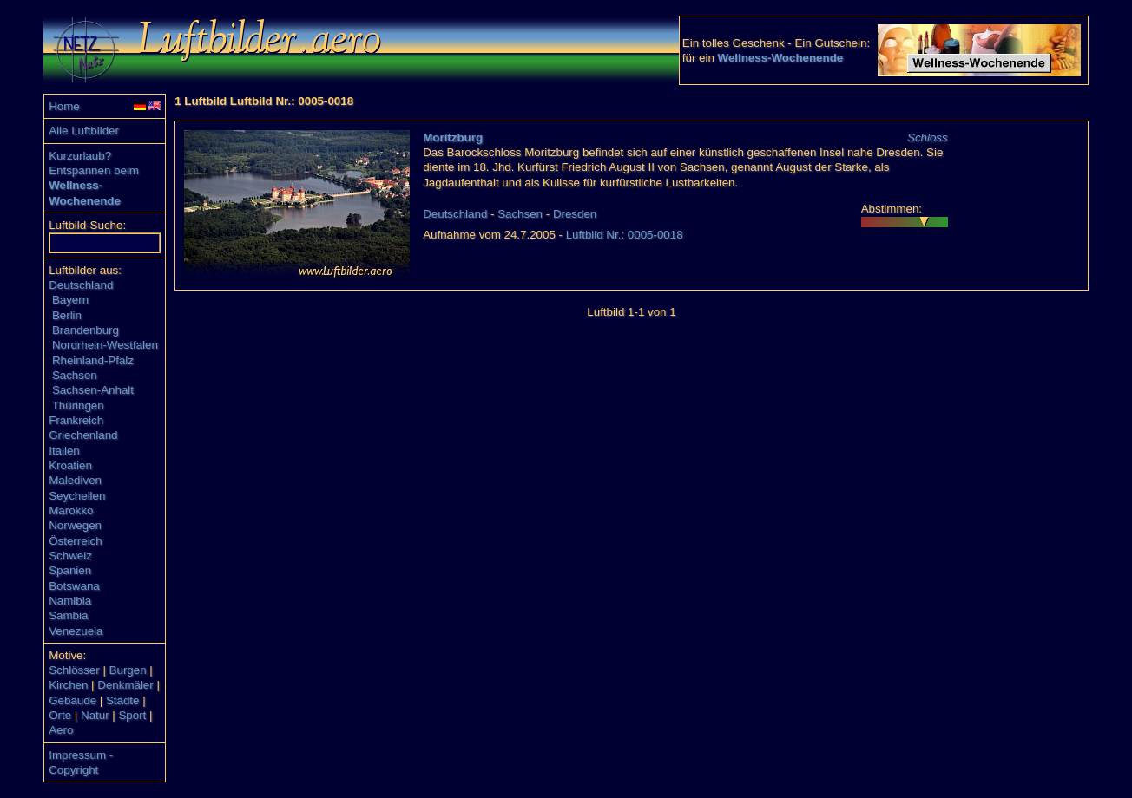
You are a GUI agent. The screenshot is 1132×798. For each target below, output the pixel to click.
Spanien (70, 570)
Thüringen (78, 405)
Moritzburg (453, 137)
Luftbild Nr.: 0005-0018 (624, 234)
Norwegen (75, 525)
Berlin (67, 315)
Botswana (74, 585)
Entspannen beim (94, 170)
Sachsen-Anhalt (93, 389)
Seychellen (77, 495)
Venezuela (75, 631)
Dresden (574, 213)
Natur (95, 715)
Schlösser (74, 670)
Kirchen (68, 684)
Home (64, 106)
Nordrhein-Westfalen (105, 344)
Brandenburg (85, 330)
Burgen (128, 670)
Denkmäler (125, 684)
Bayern (70, 299)
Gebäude (72, 700)
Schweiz (70, 555)
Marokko (71, 510)
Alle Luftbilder (84, 130)
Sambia (68, 615)
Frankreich (76, 420)
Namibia (70, 600)
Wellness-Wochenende (781, 57)
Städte (123, 700)
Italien (64, 450)
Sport (132, 715)
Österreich (75, 540)
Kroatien (70, 465)
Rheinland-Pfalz (93, 360)
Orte (60, 715)
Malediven (75, 480)
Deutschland (81, 284)
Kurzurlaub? (80, 155)
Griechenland (83, 435)
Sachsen (74, 375)
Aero (61, 729)
